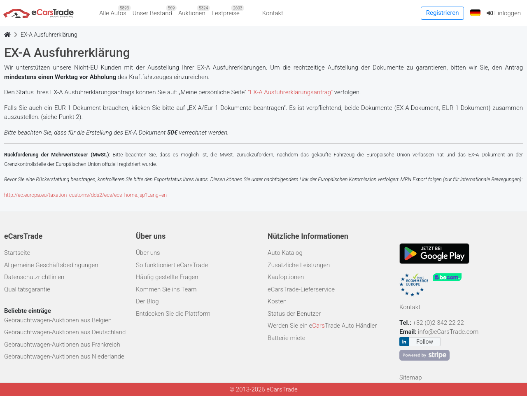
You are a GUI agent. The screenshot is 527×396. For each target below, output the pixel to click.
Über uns (148, 252)
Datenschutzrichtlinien (34, 277)
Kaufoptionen (286, 277)
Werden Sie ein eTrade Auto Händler (322, 325)
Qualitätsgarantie (27, 289)
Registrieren (442, 12)
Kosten (277, 301)
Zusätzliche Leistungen (299, 265)
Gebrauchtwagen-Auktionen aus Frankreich (62, 344)
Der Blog (147, 301)
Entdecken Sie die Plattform (173, 313)
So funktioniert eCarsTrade (172, 265)
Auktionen (193, 11)
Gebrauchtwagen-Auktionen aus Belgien (58, 320)
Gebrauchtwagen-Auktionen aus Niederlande (64, 356)
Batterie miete (286, 338)
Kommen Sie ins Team (166, 289)
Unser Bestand (154, 11)
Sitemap (410, 377)
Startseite (17, 252)
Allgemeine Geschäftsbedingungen (51, 265)
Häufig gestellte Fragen (167, 277)
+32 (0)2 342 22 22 (439, 322)
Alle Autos (114, 11)
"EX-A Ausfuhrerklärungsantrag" (290, 92)
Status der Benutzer (294, 313)
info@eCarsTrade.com (448, 331)
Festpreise (227, 11)
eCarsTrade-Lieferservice (301, 289)
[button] (475, 13)
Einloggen (504, 13)
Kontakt (272, 13)
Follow (424, 341)
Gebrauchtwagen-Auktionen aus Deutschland (65, 332)
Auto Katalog (285, 252)
